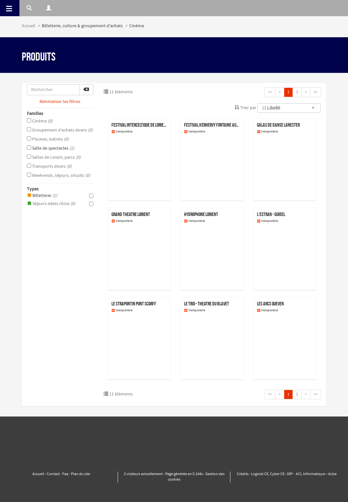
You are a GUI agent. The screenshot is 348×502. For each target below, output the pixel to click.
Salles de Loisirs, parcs (54, 157)
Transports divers (49, 166)
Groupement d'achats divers (60, 130)
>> (316, 92)
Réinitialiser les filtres (60, 102)
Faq (65, 474)
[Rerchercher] (29, 8)
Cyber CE (277, 474)
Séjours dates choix (60, 203)
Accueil (28, 26)
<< (270, 92)
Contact (53, 474)
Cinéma (39, 121)
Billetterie (60, 195)
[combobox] (289, 108)
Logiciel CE (259, 474)
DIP (290, 474)
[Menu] (9, 8)
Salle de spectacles (50, 148)
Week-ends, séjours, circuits (58, 175)
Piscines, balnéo (48, 139)
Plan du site (80, 474)
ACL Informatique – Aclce (316, 474)
